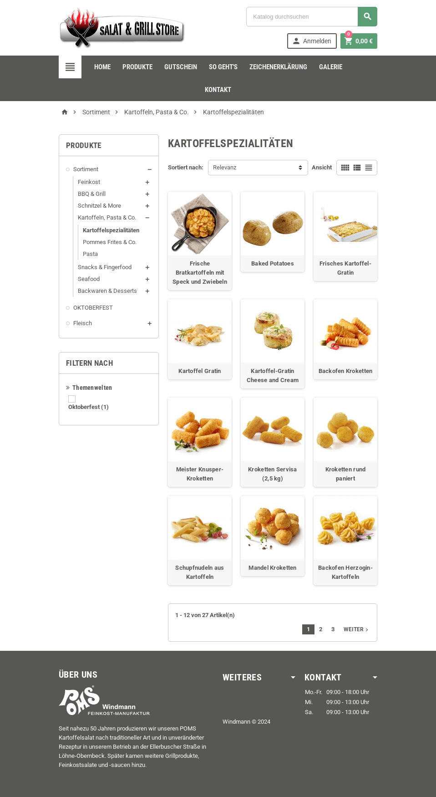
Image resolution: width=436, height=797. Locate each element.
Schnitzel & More (99, 205)
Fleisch (82, 323)
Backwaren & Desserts (107, 290)
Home (102, 67)
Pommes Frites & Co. (110, 242)
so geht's (223, 67)
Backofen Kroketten (346, 371)
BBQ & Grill (92, 193)
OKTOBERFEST (93, 307)
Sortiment (85, 169)
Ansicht (322, 167)
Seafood (89, 279)
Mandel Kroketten (272, 567)
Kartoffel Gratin (199, 371)
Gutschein (180, 67)
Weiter (357, 629)
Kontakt (218, 90)
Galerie (330, 67)
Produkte (137, 67)
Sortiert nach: (185, 167)
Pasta (90, 253)
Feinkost (89, 182)
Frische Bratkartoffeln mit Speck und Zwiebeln (199, 272)
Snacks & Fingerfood (105, 267)
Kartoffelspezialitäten (111, 230)
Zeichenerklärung (278, 67)
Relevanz (224, 167)
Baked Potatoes (272, 263)
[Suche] (311, 16)
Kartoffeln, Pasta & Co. (107, 217)
